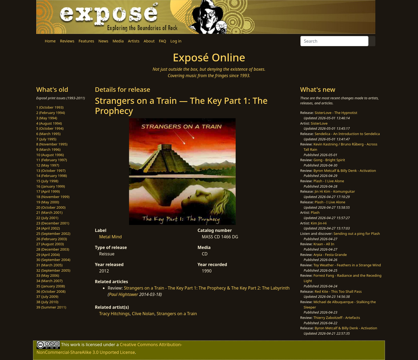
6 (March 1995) (48, 133)
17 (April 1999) (48, 191)
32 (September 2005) (53, 270)
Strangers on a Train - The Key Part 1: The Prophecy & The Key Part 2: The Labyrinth (207, 288)
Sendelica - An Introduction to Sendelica (347, 133)
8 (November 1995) (51, 144)
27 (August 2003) (50, 244)
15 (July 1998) (47, 181)
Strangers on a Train (177, 314)
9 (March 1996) (48, 149)
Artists (133, 40)
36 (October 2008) (51, 291)
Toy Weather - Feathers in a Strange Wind (347, 265)
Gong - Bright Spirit (329, 159)
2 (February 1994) (50, 112)
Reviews (67, 40)
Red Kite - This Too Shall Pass (338, 291)
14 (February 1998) (51, 175)
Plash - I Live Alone (329, 181)
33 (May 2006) (47, 275)
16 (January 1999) (50, 186)
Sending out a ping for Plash (356, 233)
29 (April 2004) (48, 254)
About (149, 40)
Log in (175, 40)
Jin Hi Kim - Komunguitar (335, 191)
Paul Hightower (123, 294)
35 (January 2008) (50, 286)
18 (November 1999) (53, 196)
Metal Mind (110, 237)
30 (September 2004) (53, 259)
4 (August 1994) (49, 123)
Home (50, 40)
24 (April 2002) (48, 228)
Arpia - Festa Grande (330, 254)
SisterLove (319, 123)
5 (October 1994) (49, 128)
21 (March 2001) (49, 212)
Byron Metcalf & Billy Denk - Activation (345, 170)
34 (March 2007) (49, 280)
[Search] (334, 41)
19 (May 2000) (47, 202)
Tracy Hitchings (114, 314)
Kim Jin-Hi (319, 223)
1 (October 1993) (49, 107)
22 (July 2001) (47, 217)
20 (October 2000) (51, 207)
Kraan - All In (324, 244)
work (75, 344)
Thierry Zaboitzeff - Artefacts (337, 317)
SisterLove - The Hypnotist (336, 112)
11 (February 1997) (51, 159)
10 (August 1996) (50, 154)
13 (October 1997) (51, 170)
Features (86, 40)
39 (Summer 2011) (51, 307)
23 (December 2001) (52, 223)
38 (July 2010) (47, 301)
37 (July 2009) (47, 296)
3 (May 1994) (46, 118)
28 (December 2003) (52, 249)
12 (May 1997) (47, 165)
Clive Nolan (143, 314)
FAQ (162, 40)
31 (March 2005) (49, 265)
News (103, 40)
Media (118, 40)
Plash (315, 212)
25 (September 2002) (53, 233)
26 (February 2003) (51, 238)
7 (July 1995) (46, 139)
